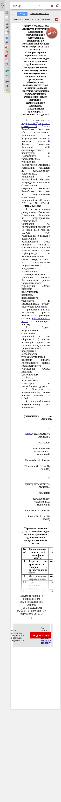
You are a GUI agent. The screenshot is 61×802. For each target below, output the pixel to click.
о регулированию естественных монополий (41, 500)
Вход (22, 13)
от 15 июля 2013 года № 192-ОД (38, 516)
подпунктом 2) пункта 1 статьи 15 (35, 125)
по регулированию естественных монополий (41, 450)
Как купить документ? (46, 641)
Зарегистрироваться (39, 13)
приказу (29, 433)
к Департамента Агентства (37, 433)
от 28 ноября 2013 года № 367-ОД (37, 466)
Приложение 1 (49, 426)
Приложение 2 (49, 476)
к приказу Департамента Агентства (37, 484)
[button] (2, 5)
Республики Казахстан (44, 441)
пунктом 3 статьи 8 (35, 141)
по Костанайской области (37, 459)
